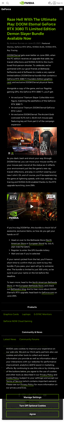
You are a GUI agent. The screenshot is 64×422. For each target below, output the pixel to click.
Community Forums (29, 339)
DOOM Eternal (13, 55)
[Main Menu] (3, 3)
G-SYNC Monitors (43, 314)
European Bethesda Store (31, 285)
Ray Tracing (12, 50)
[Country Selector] (49, 3)
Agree (33, 414)
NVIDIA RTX (50, 47)
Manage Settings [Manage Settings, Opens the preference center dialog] (32, 397)
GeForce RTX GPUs (23, 47)
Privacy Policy (46, 374)
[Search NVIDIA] (7, 2)
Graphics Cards (11, 314)
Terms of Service (14, 381)
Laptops (26, 314)
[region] (32, 381)
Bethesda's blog (18, 289)
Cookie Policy (12, 378)
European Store (36, 243)
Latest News (9, 339)
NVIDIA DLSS (38, 47)
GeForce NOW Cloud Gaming (17, 321)
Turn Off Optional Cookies (32, 405)
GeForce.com (48, 292)
